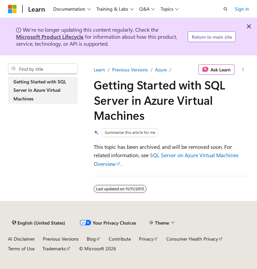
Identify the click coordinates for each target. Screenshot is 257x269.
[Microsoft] (12, 9)
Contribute (120, 239)
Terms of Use (21, 248)
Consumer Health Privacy (192, 239)
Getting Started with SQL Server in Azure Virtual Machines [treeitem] (39, 90)
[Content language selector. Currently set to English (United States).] (38, 222)
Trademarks (54, 248)
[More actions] (243, 69)
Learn (99, 69)
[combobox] (43, 68)
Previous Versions (130, 69)
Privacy (146, 239)
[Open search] (225, 9)
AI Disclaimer (21, 239)
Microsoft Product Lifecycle (50, 36)
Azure (161, 69)
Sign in (242, 9)
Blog (91, 239)
